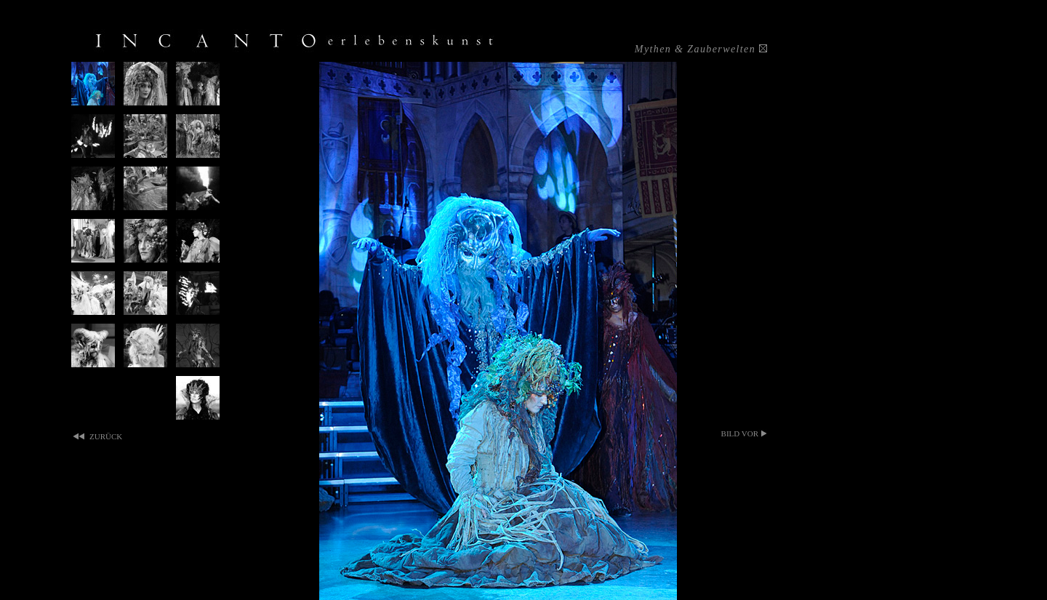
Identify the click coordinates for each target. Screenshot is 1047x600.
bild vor (739, 433)
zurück (105, 436)
